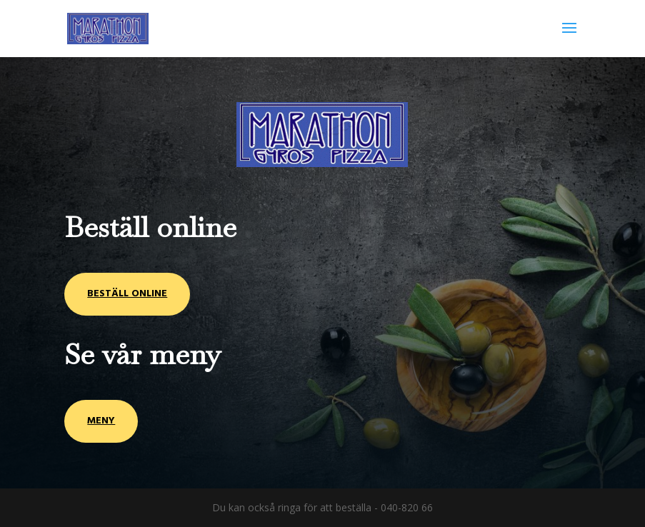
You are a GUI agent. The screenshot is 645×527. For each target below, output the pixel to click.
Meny (101, 421)
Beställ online (127, 294)
